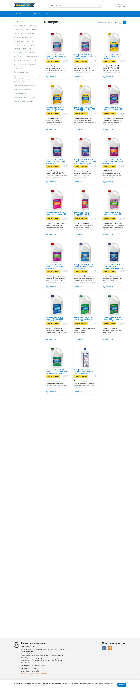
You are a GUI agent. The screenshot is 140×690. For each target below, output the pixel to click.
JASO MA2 (21, 60)
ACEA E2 (24, 37)
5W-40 (34, 30)
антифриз (32, 97)
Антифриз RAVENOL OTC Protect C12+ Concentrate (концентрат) (96, 209)
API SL (16, 53)
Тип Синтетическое (20, 93)
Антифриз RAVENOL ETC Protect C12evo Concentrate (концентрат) (90, 62)
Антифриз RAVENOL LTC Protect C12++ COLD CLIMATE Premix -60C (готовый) (93, 334)
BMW (28, 57)
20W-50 (16, 30)
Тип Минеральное (29, 82)
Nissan (29, 60)
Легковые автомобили (27, 64)
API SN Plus (30, 53)
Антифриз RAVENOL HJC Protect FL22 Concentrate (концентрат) (96, 546)
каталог (17, 101)
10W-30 (22, 26)
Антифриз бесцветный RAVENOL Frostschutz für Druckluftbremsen (95, 606)
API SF (31, 49)
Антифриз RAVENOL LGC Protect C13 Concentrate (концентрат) (96, 400)
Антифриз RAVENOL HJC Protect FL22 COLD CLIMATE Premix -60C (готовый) (92, 576)
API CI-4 (17, 45)
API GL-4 (31, 45)
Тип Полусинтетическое (22, 89)
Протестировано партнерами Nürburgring (24, 77)
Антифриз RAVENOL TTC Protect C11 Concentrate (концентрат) (95, 120)
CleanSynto (35, 57)
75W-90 (16, 33)
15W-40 (35, 26)
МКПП (16, 68)
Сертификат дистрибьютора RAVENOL (34, 674)
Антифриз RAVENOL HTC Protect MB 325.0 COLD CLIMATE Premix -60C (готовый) (95, 489)
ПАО (21, 68)
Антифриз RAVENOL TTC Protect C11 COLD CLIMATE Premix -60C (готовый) (92, 149)
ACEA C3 (17, 37)
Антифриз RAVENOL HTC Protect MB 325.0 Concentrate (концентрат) (91, 459)
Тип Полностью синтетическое (24, 86)
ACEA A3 (23, 33)
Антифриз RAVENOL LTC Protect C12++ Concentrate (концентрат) (89, 268)
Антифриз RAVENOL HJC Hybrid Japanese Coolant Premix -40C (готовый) (96, 519)
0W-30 (16, 26)
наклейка (30, 101)
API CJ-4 (23, 45)
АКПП (16, 64)
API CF (23, 41)
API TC (22, 57)
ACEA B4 (31, 33)
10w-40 (29, 26)
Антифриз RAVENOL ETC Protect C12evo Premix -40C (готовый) (94, 33)
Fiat (15, 60)
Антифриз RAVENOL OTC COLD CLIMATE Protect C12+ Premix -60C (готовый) (95, 239)
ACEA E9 (17, 41)
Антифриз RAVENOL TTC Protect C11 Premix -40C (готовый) (95, 90)
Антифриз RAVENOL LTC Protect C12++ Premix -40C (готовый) (94, 300)
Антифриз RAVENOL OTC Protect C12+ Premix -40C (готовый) (96, 179)
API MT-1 (24, 49)
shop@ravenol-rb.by (32, 671)
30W (22, 30)
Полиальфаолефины (21, 72)
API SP (16, 57)
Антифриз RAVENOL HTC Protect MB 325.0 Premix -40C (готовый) (96, 429)
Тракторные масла (20, 97)
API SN (22, 53)
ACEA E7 (31, 37)
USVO (34, 60)
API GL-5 (17, 49)
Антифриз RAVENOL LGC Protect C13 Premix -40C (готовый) (95, 368)
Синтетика (17, 82)
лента (23, 101)
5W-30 (28, 30)
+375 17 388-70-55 (34, 668)
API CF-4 (30, 41)
